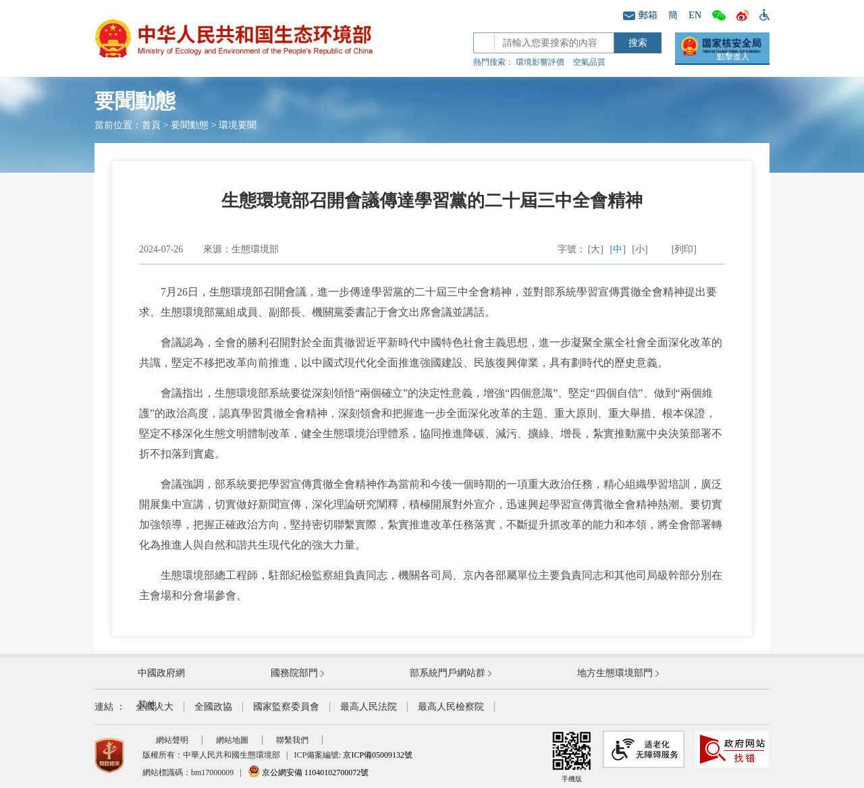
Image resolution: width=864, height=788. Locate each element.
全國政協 (213, 707)
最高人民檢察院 (451, 707)
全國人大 (154, 707)
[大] (595, 249)
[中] (618, 249)
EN (694, 15)
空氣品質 (589, 62)
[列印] (684, 249)
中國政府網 (161, 673)
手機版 (571, 757)
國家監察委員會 (286, 707)
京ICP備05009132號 (377, 755)
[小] (639, 249)
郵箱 (640, 15)
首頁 (151, 125)
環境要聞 (237, 125)
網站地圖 (232, 740)
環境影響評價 (540, 62)
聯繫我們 (292, 740)
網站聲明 (172, 740)
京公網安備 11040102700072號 (308, 772)
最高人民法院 (368, 707)
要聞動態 (190, 125)
